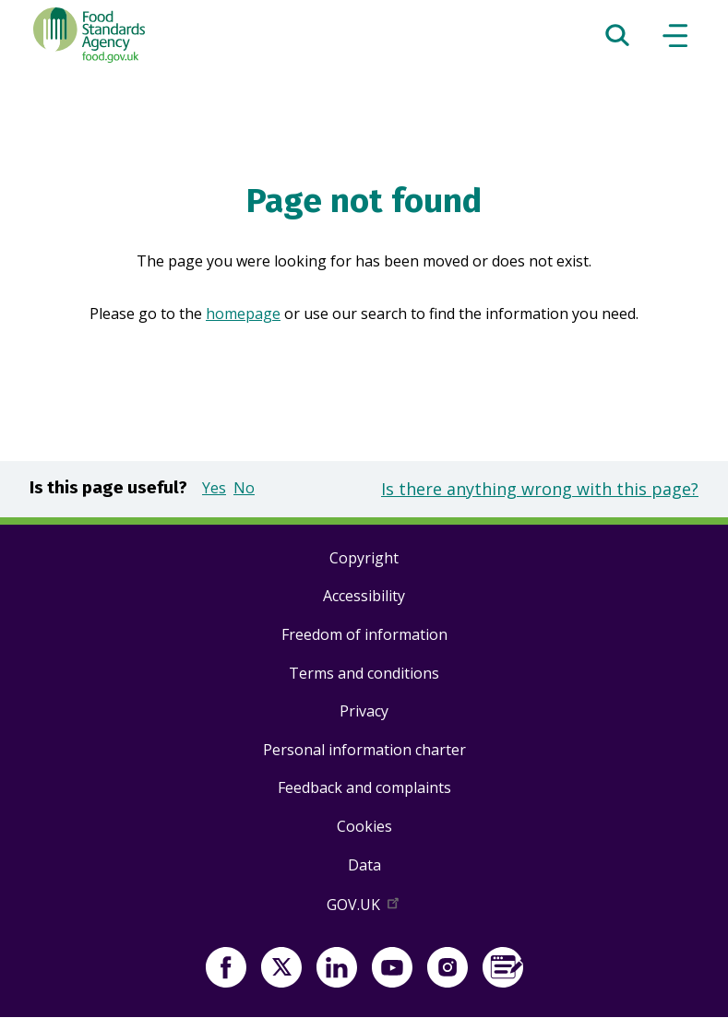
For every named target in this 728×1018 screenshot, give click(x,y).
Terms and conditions (364, 673)
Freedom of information (364, 634)
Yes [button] (214, 488)
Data (364, 865)
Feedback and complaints (364, 787)
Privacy (364, 711)
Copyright (364, 558)
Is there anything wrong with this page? (539, 489)
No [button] (244, 488)
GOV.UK (364, 908)
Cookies (364, 826)
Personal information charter (364, 750)
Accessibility (364, 596)
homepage (243, 313)
